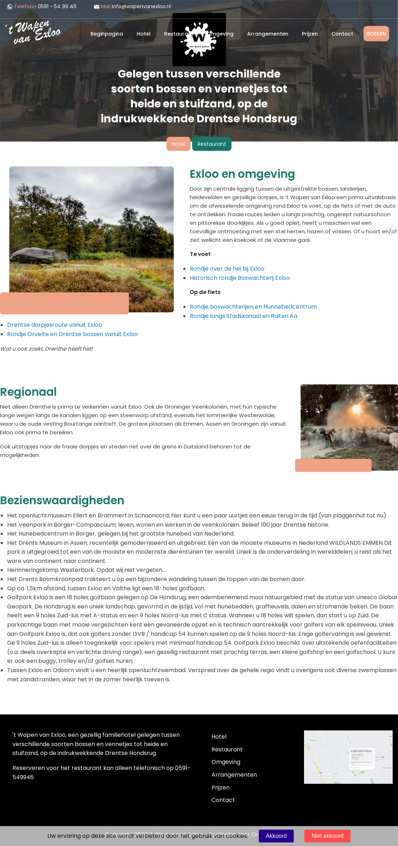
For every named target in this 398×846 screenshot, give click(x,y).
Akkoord (276, 836)
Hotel (144, 33)
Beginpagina (106, 33)
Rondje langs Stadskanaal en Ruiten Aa (243, 316)
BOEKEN (376, 33)
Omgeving (220, 33)
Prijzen (310, 33)
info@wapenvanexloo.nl (132, 6)
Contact (342, 33)
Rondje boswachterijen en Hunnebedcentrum (253, 307)
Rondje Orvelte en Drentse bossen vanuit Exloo (72, 334)
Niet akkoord (327, 836)
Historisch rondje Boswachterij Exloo (240, 278)
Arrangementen (267, 33)
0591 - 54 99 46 (42, 6)
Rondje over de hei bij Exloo (227, 269)
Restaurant (178, 33)
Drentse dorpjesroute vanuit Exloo (54, 325)
